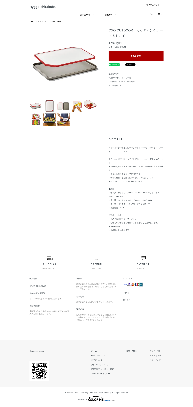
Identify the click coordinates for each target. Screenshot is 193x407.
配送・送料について (101, 358)
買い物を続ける (115, 86)
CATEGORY (85, 16)
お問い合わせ (156, 362)
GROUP (108, 16)
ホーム (31, 22)
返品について (114, 75)
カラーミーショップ (72, 395)
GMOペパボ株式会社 (105, 395)
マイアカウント (152, 6)
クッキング (42, 22)
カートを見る (156, 358)
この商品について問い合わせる (122, 82)
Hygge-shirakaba (44, 7)
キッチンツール (55, 22)
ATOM (135, 353)
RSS (130, 353)
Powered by (96, 400)
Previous (33, 64)
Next (96, 64)
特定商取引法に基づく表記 (120, 78)
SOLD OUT (136, 57)
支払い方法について (101, 367)
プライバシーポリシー (102, 376)
